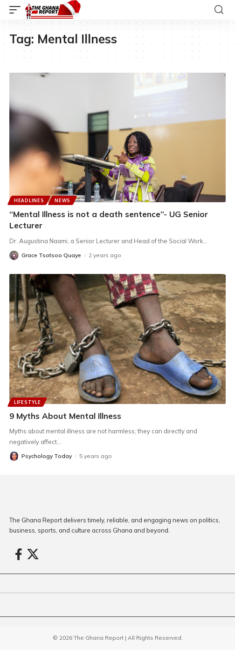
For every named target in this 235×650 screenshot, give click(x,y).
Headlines (29, 200)
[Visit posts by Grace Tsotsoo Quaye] (14, 255)
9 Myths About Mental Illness (65, 416)
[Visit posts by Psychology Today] (14, 456)
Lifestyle (27, 402)
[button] (17, 10)
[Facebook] (19, 555)
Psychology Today (46, 455)
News (62, 200)
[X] (33, 555)
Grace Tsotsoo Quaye (51, 255)
